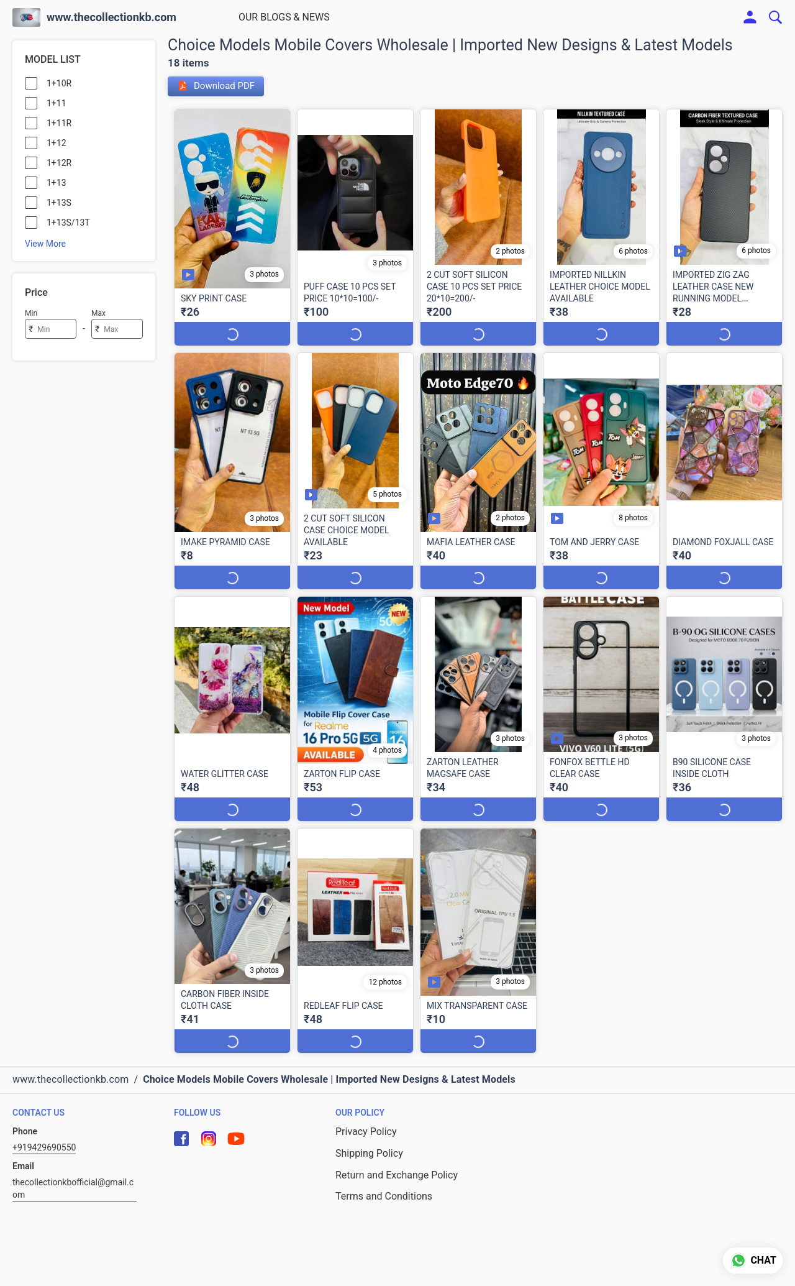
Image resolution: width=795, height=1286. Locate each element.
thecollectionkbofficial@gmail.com (73, 1165)
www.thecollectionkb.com (111, 17)
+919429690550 (44, 1124)
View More (45, 244)
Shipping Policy (369, 1130)
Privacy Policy (366, 1108)
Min (31, 313)
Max (98, 313)
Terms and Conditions (383, 1172)
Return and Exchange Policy (396, 1151)
